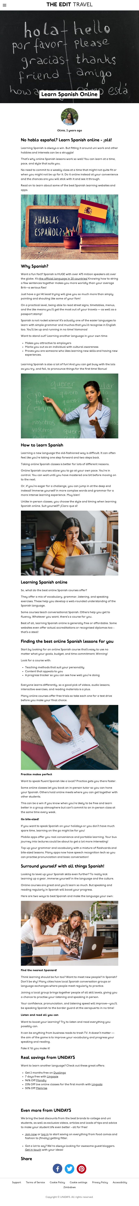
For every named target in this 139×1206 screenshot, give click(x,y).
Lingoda (97, 1084)
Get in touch (33, 1150)
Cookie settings (78, 1182)
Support (16, 1182)
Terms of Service (35, 1182)
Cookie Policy (57, 1182)
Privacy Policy (100, 1182)
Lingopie (52, 1076)
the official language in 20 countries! (63, 278)
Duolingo (60, 1073)
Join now (31, 1134)
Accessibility (120, 1182)
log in (45, 1134)
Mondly (41, 1080)
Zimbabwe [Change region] (69, 1187)
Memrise (41, 1088)
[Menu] (4, 5)
